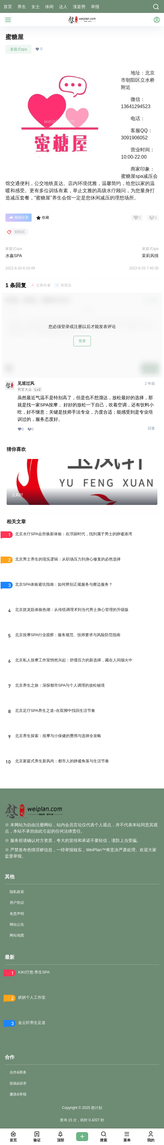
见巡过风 (25, 383)
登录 (82, 341)
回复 (151, 428)
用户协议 (17, 903)
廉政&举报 (18, 1094)
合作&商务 (18, 1072)
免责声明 (17, 914)
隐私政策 (17, 892)
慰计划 (96, 1108)
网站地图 (17, 935)
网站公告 (17, 924)
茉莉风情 (150, 255)
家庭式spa (18, 49)
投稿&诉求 (18, 1083)
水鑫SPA (13, 255)
